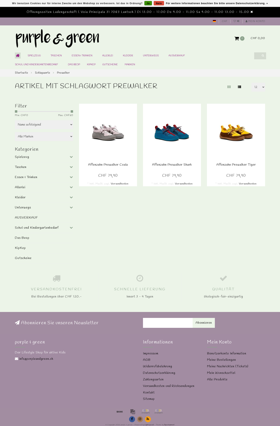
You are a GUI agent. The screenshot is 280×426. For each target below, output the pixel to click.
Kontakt (149, 392)
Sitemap (149, 399)
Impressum (150, 353)
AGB (147, 360)
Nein (159, 3)
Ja (148, 3)
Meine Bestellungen (221, 360)
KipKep (91, 64)
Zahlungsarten (153, 379)
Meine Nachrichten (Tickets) (227, 366)
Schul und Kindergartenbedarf (36, 64)
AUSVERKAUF (177, 55)
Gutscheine (110, 64)
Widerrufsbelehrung (157, 366)
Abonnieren (204, 323)
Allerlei (107, 55)
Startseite (21, 73)
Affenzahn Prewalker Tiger (236, 165)
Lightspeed (149, 425)
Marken (130, 64)
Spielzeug (34, 55)
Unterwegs (151, 55)
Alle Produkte (217, 379)
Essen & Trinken (82, 55)
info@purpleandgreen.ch (36, 359)
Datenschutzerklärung (159, 373)
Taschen (56, 55)
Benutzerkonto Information (226, 353)
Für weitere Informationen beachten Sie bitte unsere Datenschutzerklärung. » (217, 3)
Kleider (128, 55)
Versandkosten (119, 183)
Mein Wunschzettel (221, 373)
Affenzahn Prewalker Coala (108, 165)
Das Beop (74, 64)
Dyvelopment (169, 425)
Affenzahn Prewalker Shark (172, 165)
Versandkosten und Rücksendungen (168, 386)
